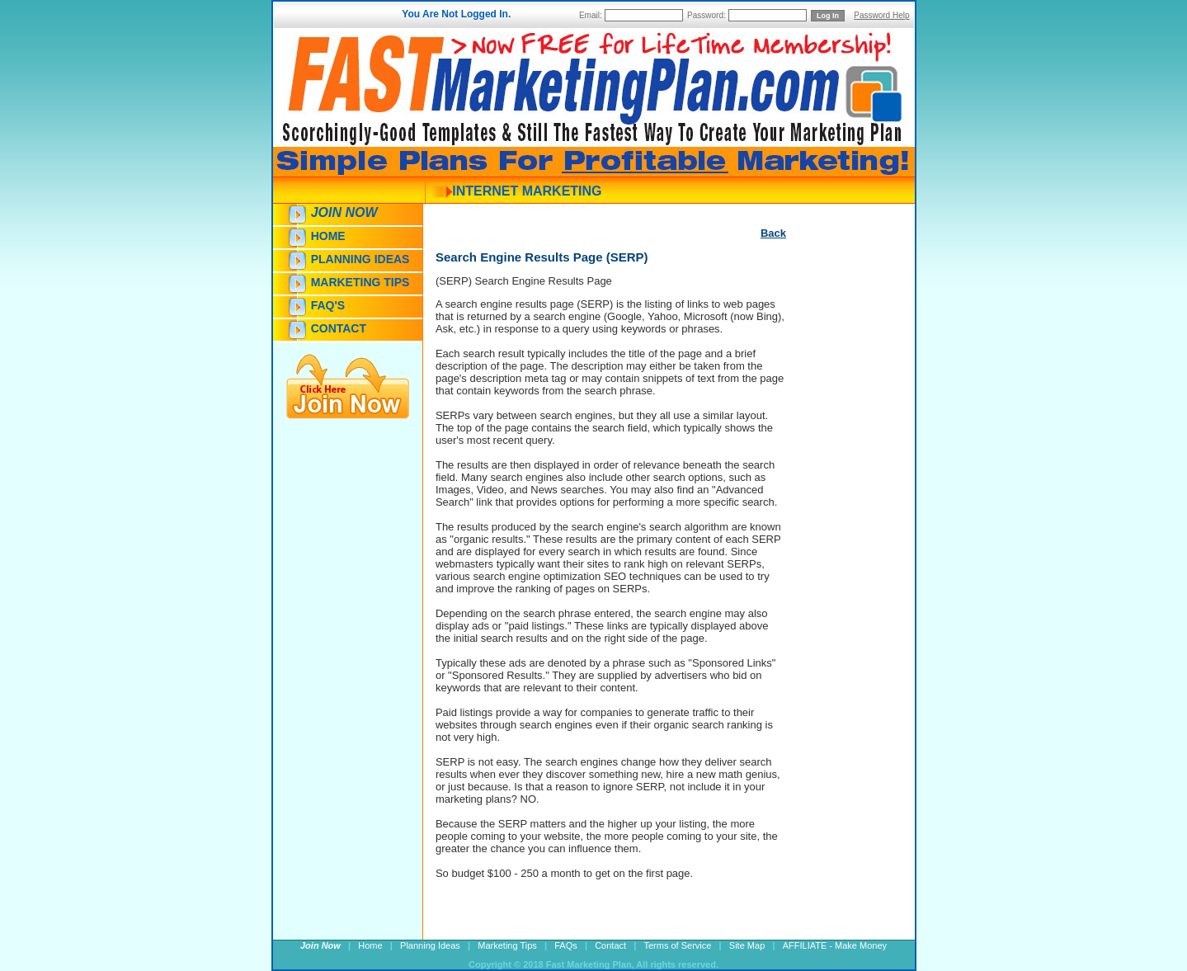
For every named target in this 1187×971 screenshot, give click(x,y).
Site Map (747, 945)
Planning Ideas (360, 259)
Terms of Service (678, 945)
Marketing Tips (360, 282)
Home (328, 236)
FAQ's (328, 305)
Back (773, 233)
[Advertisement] (835, 542)
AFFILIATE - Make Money (835, 945)
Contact (338, 328)
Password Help (881, 15)
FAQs (565, 945)
